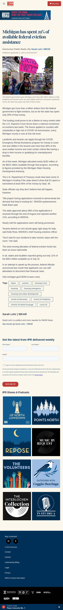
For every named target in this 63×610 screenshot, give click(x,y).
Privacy (7, 573)
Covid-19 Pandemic (42, 299)
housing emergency (32, 288)
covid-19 (43, 305)
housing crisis (41, 283)
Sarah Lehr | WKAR (40, 49)
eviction (25, 283)
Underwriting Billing (12, 562)
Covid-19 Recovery (19, 299)
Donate (55, 4)
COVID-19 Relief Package (22, 305)
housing (14, 288)
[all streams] (60, 607)
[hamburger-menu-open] (4, 3)
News (13, 283)
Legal (7, 568)
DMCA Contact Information (15, 578)
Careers (8, 557)
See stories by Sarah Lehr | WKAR (17, 324)
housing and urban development (25, 294)
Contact (8, 552)
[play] (3, 607)
